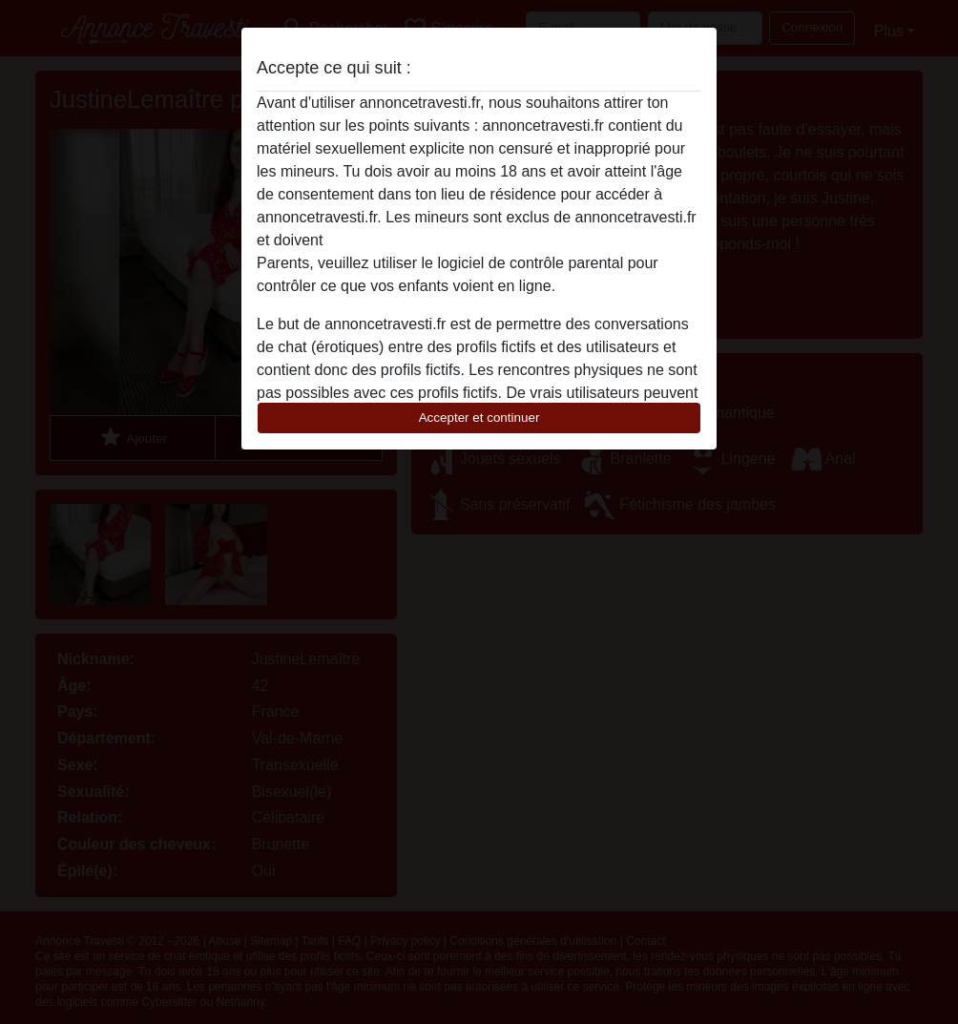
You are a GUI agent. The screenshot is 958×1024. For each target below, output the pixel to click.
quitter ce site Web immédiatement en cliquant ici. (495, 240)
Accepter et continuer (479, 417)
